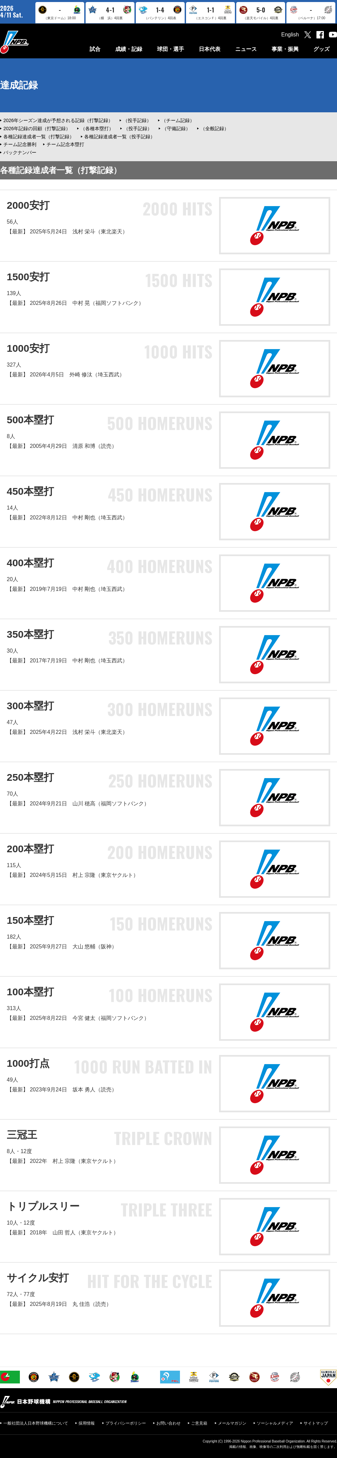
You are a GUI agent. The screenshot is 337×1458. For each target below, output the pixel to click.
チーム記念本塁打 (65, 144)
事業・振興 (285, 49)
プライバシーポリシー (125, 1423)
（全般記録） (215, 128)
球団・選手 (170, 49)
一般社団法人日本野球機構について (35, 1423)
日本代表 (209, 49)
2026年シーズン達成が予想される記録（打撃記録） (58, 120)
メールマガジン (232, 1423)
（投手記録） (137, 120)
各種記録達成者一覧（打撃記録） (38, 136)
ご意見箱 (199, 1423)
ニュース (246, 49)
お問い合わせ (168, 1423)
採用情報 (87, 1423)
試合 (95, 49)
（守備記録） (176, 128)
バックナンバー (19, 152)
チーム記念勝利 (19, 144)
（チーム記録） (177, 120)
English (290, 34)
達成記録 (19, 85)
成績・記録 (128, 49)
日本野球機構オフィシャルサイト (31, 42)
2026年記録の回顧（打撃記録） (36, 128)
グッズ (321, 49)
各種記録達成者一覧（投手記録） (119, 136)
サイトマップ (316, 1423)
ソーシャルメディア (275, 1423)
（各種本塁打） (97, 128)
